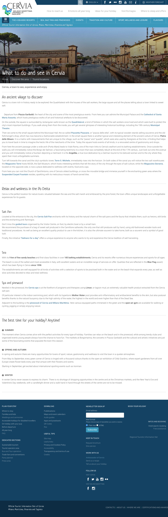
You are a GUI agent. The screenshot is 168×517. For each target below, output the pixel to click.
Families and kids (9, 414)
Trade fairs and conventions (13, 455)
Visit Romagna (128, 11)
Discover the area (20, 79)
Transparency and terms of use (56, 451)
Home (5, 79)
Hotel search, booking (157, 426)
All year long (7, 430)
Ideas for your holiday (105, 11)
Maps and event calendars (54, 414)
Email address (91, 411)
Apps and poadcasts (52, 421)
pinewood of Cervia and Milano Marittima (49, 303)
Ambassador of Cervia (95, 458)
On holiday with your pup (12, 424)
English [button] (93, 2)
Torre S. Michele (62, 160)
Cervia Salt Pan (44, 216)
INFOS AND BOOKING (157, 422)
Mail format (104, 420)
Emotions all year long (79, 11)
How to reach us (55, 11)
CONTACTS (110, 507)
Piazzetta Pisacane (80, 133)
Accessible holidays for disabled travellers (19, 421)
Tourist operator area (10, 448)
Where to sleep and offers (153, 11)
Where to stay (7, 411)
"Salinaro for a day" (30, 238)
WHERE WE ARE (133, 507)
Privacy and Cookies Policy (55, 445)
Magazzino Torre (13, 163)
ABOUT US (121, 507)
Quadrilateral (78, 122)
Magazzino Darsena (153, 163)
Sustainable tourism (10, 445)
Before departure (9, 427)
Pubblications (49, 411)
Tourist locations (41, 79)
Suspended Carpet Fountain (15, 174)
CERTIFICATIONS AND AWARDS (155, 507)
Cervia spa (33, 287)
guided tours (21, 224)
